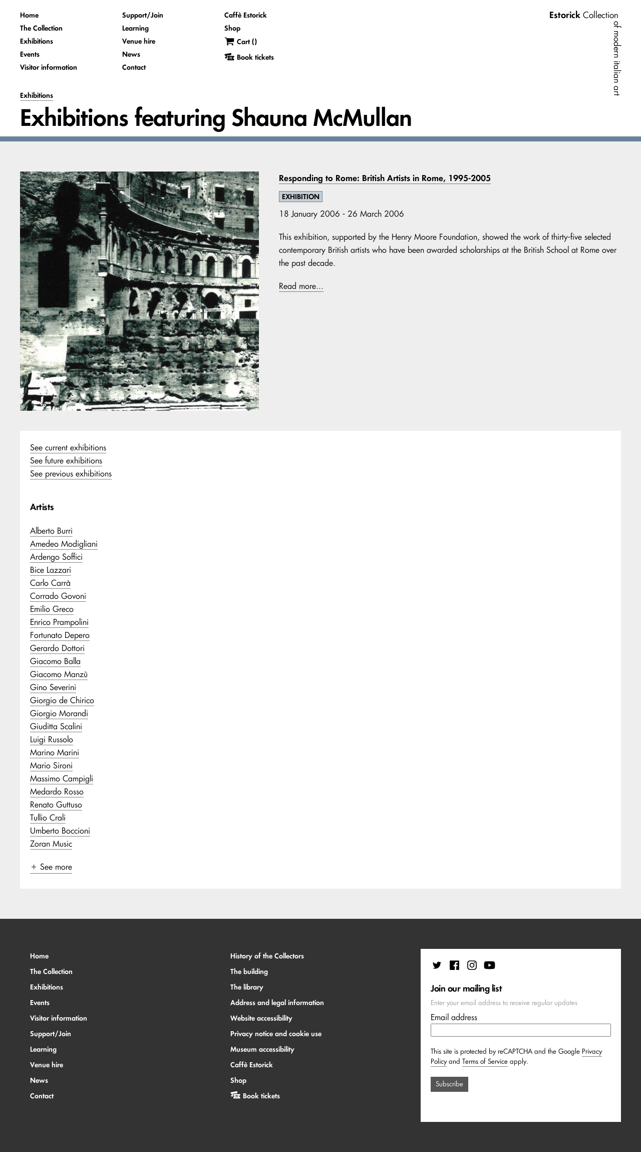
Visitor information (48, 67)
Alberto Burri (51, 531)
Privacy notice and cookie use (276, 1033)
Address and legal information (277, 1002)
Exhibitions (36, 41)
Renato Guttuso (56, 804)
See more (51, 867)
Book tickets (261, 1095)
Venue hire (138, 41)
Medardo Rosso (57, 791)
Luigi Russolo (51, 739)
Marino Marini (54, 752)
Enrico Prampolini (59, 622)
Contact (134, 67)
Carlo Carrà (50, 583)
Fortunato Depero (60, 635)
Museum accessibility (262, 1049)
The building (249, 971)
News (131, 54)
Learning (135, 28)
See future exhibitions (66, 460)
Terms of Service (485, 1061)
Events (30, 54)
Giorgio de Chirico (62, 700)
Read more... (301, 286)
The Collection (41, 28)
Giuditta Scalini (56, 726)
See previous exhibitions (71, 473)
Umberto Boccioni (60, 831)
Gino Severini (53, 687)
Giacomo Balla (55, 661)
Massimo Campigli (61, 778)
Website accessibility (261, 1018)
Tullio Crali (48, 817)
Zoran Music (51, 844)
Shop (232, 28)
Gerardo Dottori (57, 648)
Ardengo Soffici (56, 557)
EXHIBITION (300, 196)
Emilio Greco (52, 609)
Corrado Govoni (58, 596)
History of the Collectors (267, 955)
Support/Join (142, 15)
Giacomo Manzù (59, 674)
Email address (454, 1017)
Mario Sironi (51, 765)
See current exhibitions (68, 447)
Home (29, 15)
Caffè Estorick (245, 15)
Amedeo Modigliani (64, 544)
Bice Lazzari (50, 570)
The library (246, 987)
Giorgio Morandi (59, 713)
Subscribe (449, 1084)
